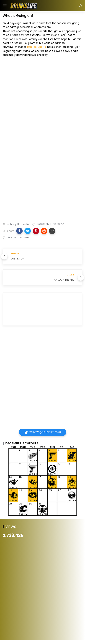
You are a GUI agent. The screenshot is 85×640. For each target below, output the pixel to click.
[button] (19, 231)
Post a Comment (18, 237)
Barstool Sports (36, 47)
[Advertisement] (42, 174)
